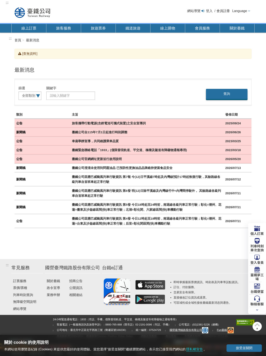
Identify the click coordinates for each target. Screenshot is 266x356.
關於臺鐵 (237, 28)
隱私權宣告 (194, 349)
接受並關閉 (244, 348)
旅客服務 (63, 28)
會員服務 (202, 28)
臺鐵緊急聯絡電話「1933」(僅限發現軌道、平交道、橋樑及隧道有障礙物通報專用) (129, 150)
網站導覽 (194, 11)
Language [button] (239, 11)
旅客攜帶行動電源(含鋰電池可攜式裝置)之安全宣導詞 (109, 123)
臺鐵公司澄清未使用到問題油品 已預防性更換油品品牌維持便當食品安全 (122, 168)
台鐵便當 (257, 291)
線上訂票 (28, 28)
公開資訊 (76, 288)
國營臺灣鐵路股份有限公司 (189, 330)
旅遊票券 (98, 28)
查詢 (226, 93)
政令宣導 (53, 288)
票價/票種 (20, 288)
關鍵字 (51, 88)
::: (7, 2)
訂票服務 (19, 281)
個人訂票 (257, 233)
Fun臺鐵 (225, 330)
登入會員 (257, 262)
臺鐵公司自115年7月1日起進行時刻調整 (99, 132)
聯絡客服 (257, 303)
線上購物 (167, 28)
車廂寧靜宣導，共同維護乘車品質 (95, 141)
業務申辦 (53, 295)
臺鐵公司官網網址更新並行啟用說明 (97, 159)
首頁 (18, 40)
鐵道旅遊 (133, 28)
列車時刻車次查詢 (257, 247)
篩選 (21, 88)
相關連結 (76, 295)
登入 (209, 11)
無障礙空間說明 (24, 301)
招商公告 (76, 281)
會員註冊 (223, 11)
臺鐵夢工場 (257, 276)
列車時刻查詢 (23, 295)
